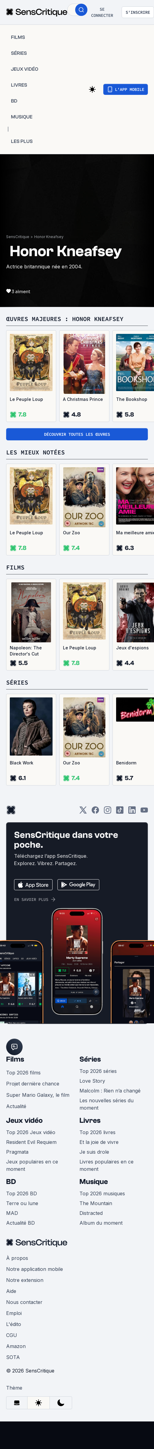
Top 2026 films (23, 1073)
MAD (12, 1213)
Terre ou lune (22, 1203)
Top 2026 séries (98, 1071)
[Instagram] (107, 812)
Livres (90, 1120)
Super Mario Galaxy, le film (37, 1095)
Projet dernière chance (32, 1084)
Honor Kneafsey (49, 236)
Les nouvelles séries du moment (106, 1104)
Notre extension (24, 1280)
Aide (11, 1291)
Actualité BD (20, 1223)
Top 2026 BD (21, 1193)
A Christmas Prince (83, 399)
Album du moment (101, 1223)
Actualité (16, 1106)
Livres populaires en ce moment (106, 1165)
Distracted (91, 1213)
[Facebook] (95, 812)
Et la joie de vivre (99, 1142)
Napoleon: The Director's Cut (26, 650)
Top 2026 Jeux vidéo (30, 1132)
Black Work (21, 762)
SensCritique (17, 236)
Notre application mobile (34, 1269)
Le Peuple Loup (26, 399)
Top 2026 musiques (102, 1193)
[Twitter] (83, 812)
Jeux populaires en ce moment (32, 1165)
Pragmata (17, 1152)
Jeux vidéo (24, 1120)
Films (15, 1059)
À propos (17, 1258)
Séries (90, 1059)
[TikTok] (119, 812)
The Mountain (95, 1203)
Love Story (92, 1081)
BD (11, 1182)
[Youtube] (144, 812)
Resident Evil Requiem (31, 1142)
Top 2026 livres (97, 1132)
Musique (93, 1182)
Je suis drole (94, 1152)
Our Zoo (71, 532)
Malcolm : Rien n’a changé (110, 1091)
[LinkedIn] (132, 812)
